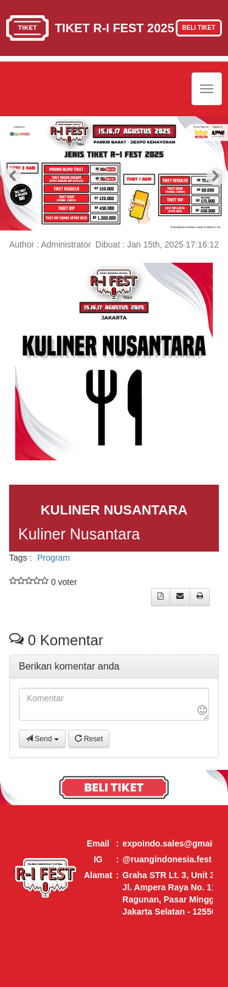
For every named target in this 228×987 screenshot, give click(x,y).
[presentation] (12, 176)
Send (42, 739)
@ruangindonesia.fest (167, 859)
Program (53, 558)
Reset (89, 739)
